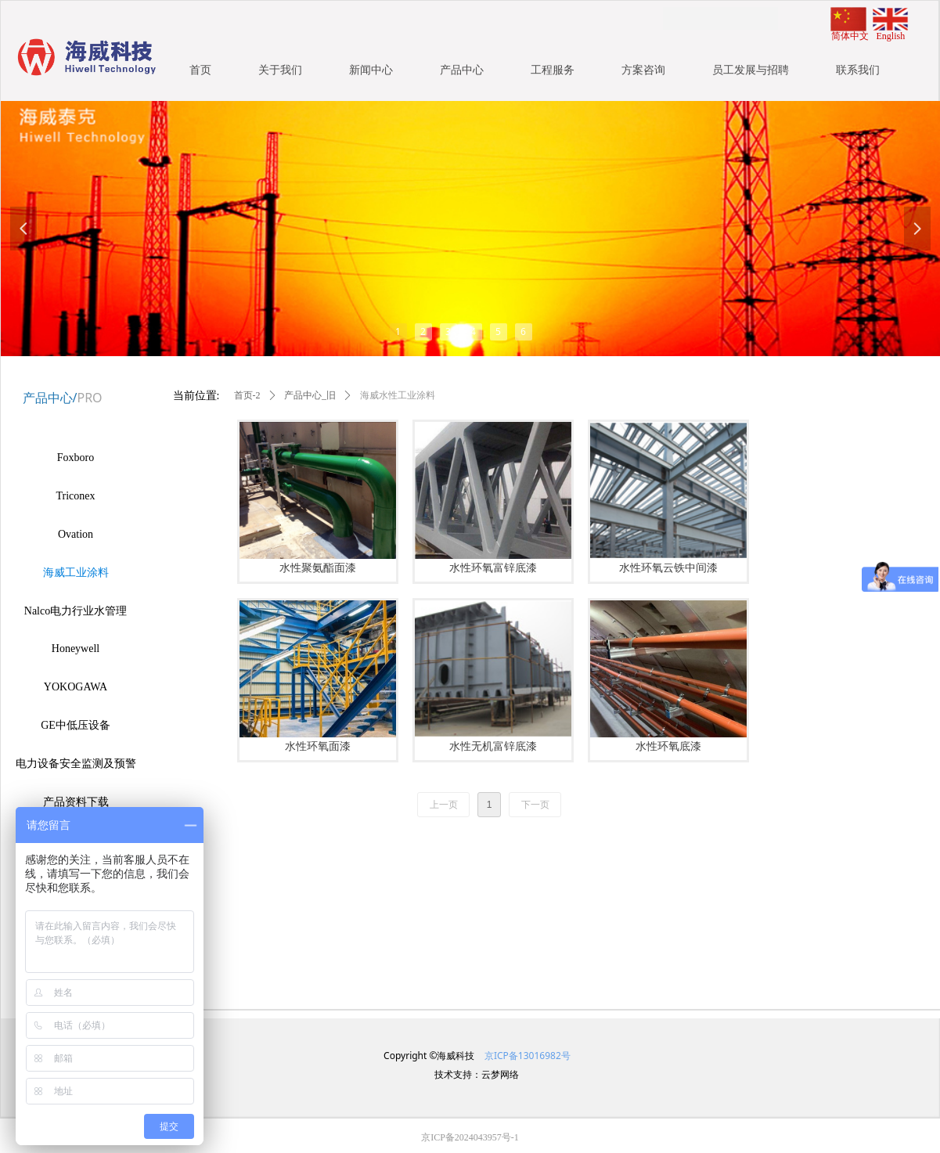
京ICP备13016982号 (526, 1055)
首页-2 (247, 395)
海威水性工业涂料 (397, 395)
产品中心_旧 (310, 395)
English (891, 36)
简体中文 (850, 36)
